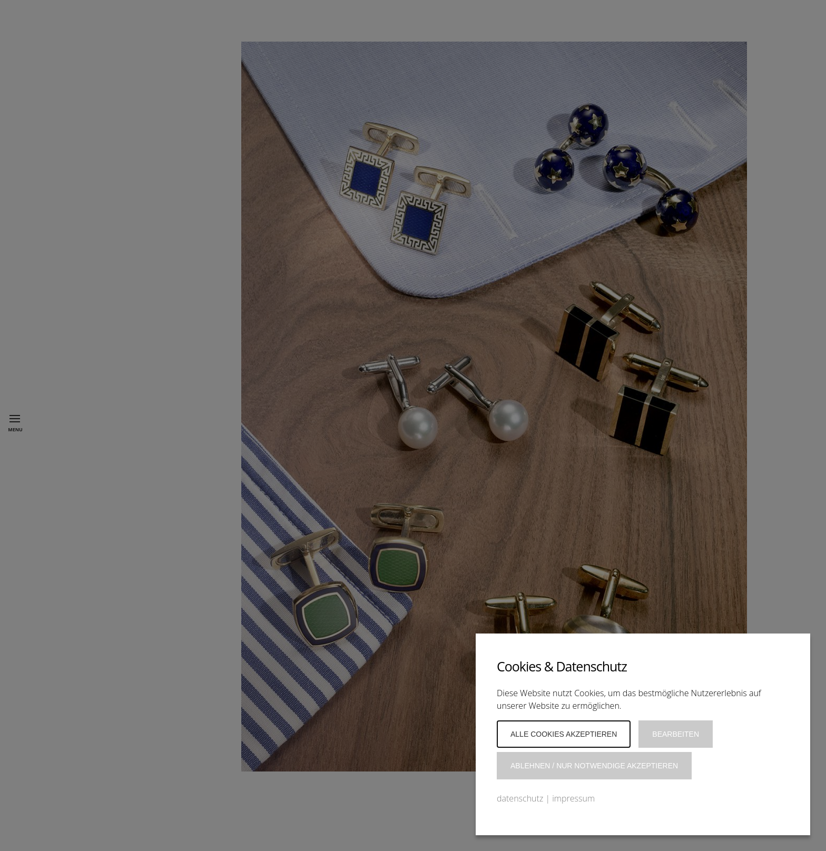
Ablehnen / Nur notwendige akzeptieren (594, 765)
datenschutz (520, 798)
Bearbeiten (675, 734)
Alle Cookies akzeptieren (563, 734)
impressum (573, 798)
